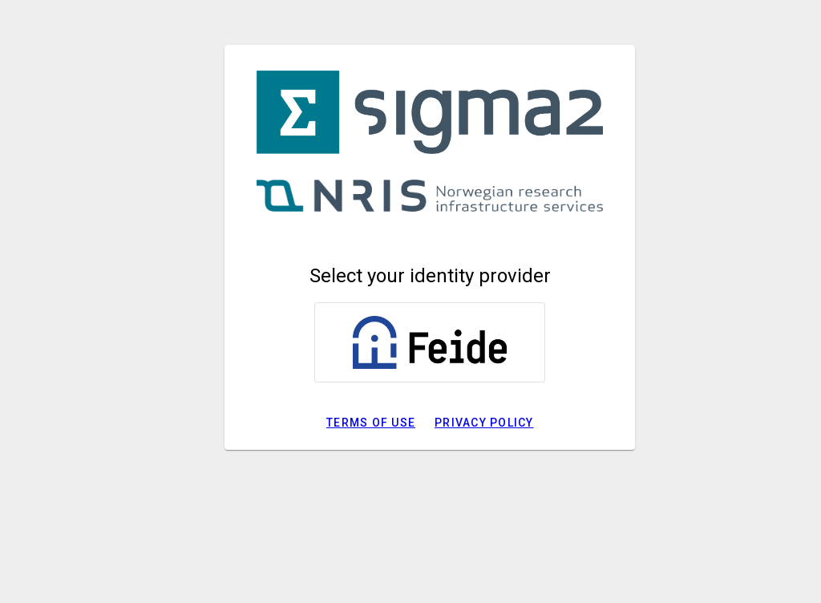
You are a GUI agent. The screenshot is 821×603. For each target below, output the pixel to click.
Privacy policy (484, 422)
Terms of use (370, 422)
